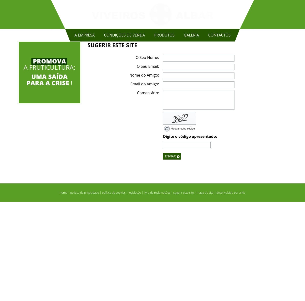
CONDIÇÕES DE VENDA (124, 35)
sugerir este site (183, 292)
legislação (135, 292)
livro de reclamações (157, 292)
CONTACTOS (219, 35)
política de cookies (114, 292)
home (63, 292)
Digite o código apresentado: (190, 235)
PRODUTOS (164, 35)
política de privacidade (84, 292)
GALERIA (191, 35)
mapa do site (205, 292)
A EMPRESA (84, 35)
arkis (242, 292)
